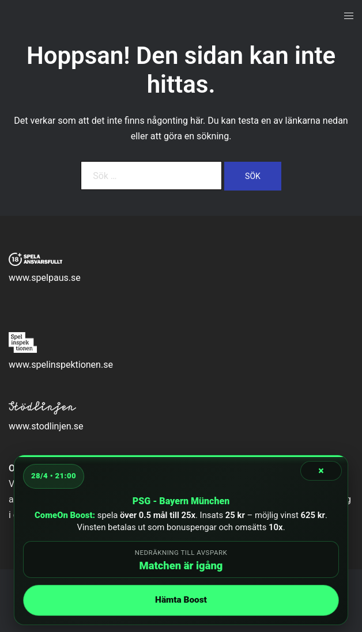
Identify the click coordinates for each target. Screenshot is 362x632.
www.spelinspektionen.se (61, 364)
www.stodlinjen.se (46, 426)
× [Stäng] (321, 471)
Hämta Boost (181, 600)
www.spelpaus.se (45, 277)
